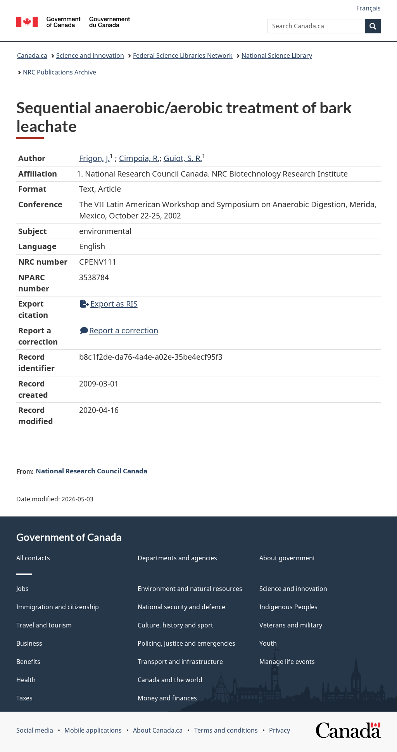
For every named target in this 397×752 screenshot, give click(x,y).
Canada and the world (170, 680)
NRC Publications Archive (59, 72)
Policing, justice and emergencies (186, 643)
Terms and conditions (226, 730)
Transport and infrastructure (180, 661)
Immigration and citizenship (57, 607)
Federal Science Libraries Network (183, 55)
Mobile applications (93, 730)
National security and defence (181, 607)
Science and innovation (90, 55)
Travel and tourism (44, 625)
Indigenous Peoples (288, 607)
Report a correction (119, 330)
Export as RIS (109, 303)
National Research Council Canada (91, 470)
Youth (268, 643)
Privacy (279, 730)
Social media (34, 730)
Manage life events (287, 661)
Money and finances (167, 698)
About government (287, 558)
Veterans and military (290, 625)
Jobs (22, 588)
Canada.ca (32, 55)
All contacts (33, 558)
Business (29, 643)
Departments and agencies (177, 558)
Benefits (28, 661)
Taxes (24, 698)
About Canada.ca (158, 730)
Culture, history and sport (175, 625)
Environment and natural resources (190, 588)
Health (26, 680)
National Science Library (277, 55)
